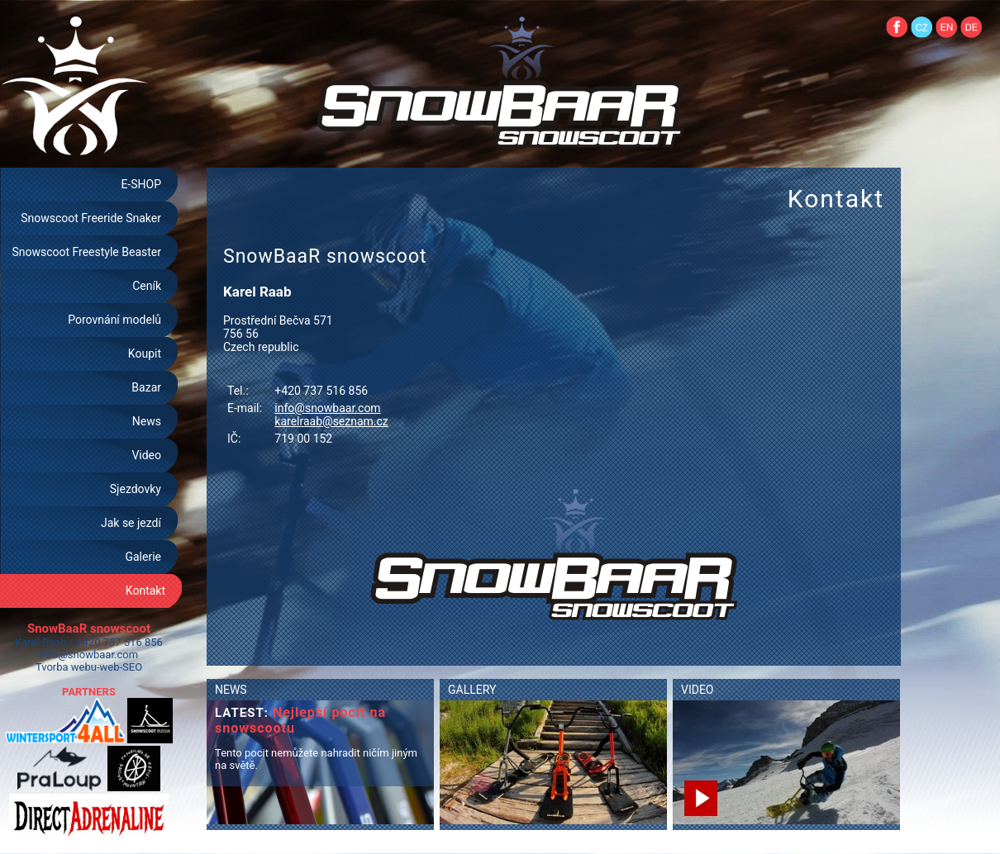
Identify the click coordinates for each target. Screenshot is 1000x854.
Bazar (146, 387)
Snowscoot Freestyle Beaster (86, 252)
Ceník (146, 285)
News (146, 421)
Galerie (143, 556)
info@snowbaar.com (89, 654)
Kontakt (145, 590)
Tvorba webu (66, 667)
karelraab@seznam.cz (331, 421)
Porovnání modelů (114, 319)
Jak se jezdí (131, 522)
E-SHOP (141, 184)
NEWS (231, 689)
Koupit (144, 353)
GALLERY (472, 689)
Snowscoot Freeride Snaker (91, 218)
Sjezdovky (135, 489)
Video (146, 455)
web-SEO (121, 667)
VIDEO (697, 689)
